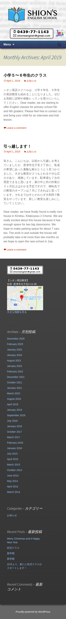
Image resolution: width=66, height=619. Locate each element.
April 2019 (12, 404)
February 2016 (15, 442)
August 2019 (14, 398)
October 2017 (14, 431)
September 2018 (16, 415)
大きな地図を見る (17, 312)
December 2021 (16, 377)
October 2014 (14, 470)
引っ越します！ (17, 146)
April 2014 (12, 486)
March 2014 (13, 492)
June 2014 (12, 475)
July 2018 (12, 420)
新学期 (10, 553)
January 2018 (14, 426)
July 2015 (12, 453)
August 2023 (14, 360)
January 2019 (14, 409)
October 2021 (14, 382)
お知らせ (31, 80)
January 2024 (14, 355)
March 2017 (13, 437)
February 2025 (15, 344)
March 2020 (13, 393)
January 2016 (14, 448)
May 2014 (12, 481)
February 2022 (15, 371)
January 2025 (14, 349)
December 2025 (16, 338)
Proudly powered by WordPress (33, 611)
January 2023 (14, 366)
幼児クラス (13, 547)
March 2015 (13, 464)
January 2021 (14, 388)
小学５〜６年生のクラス (25, 75)
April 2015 (12, 459)
